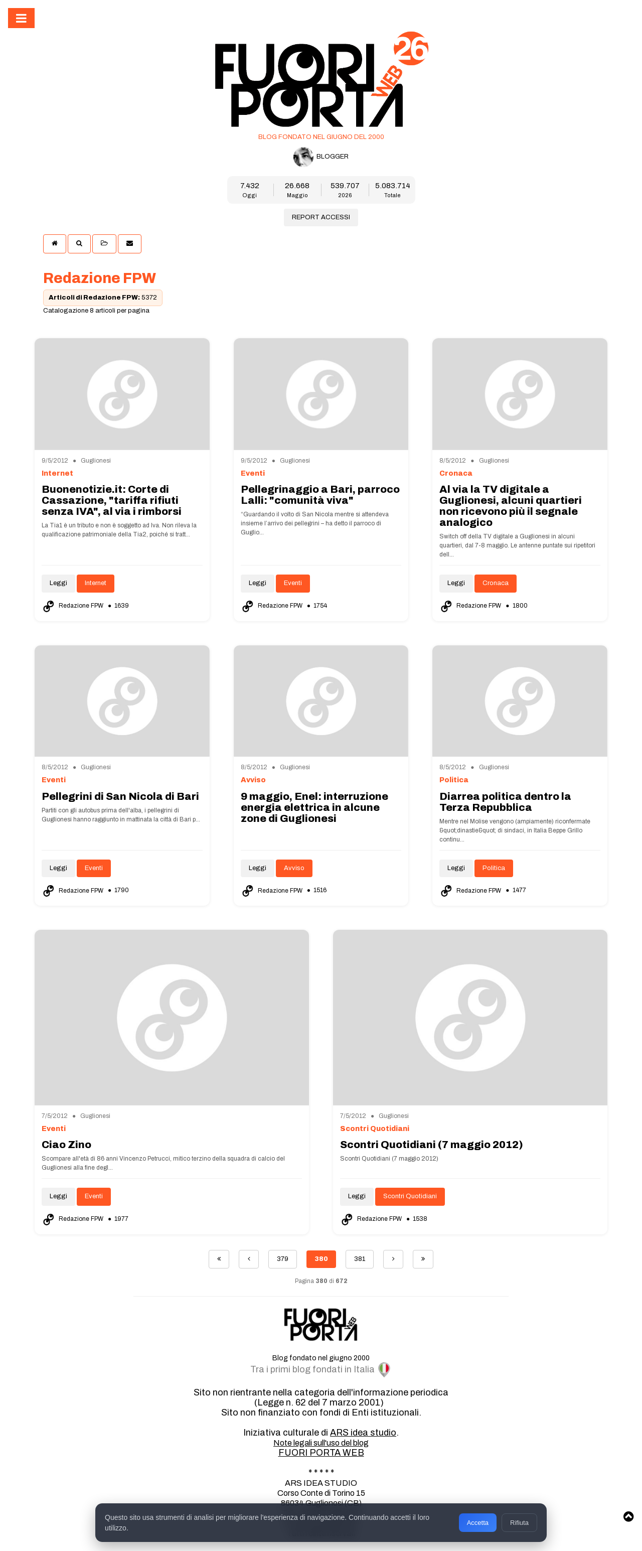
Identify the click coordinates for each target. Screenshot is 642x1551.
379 (282, 1258)
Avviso (294, 868)
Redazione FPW (73, 605)
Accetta (477, 1521)
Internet (95, 583)
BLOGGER (321, 157)
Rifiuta (519, 1521)
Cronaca (496, 583)
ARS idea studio (363, 1433)
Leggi (58, 583)
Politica (494, 868)
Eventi (293, 583)
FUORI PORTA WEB (321, 1453)
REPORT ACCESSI (321, 217)
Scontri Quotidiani (410, 1196)
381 (359, 1258)
